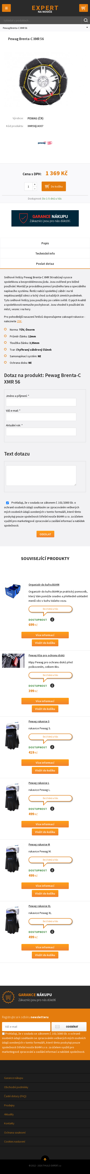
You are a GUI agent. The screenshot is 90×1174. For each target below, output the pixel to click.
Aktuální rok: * (14, 425)
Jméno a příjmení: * (17, 396)
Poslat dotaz (45, 264)
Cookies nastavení (14, 1141)
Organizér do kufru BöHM (44, 584)
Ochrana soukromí (15, 1132)
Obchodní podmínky (16, 1087)
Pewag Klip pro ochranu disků (46, 655)
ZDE (19, 321)
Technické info (45, 253)
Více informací (45, 635)
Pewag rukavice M (39, 844)
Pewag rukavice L (39, 783)
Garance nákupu (13, 1078)
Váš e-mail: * (13, 410)
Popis (45, 243)
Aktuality (9, 1114)
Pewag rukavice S (39, 721)
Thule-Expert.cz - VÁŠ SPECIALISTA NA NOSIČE (45, 9)
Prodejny (9, 1105)
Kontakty (9, 1123)
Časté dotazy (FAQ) (15, 1096)
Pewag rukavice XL (40, 906)
